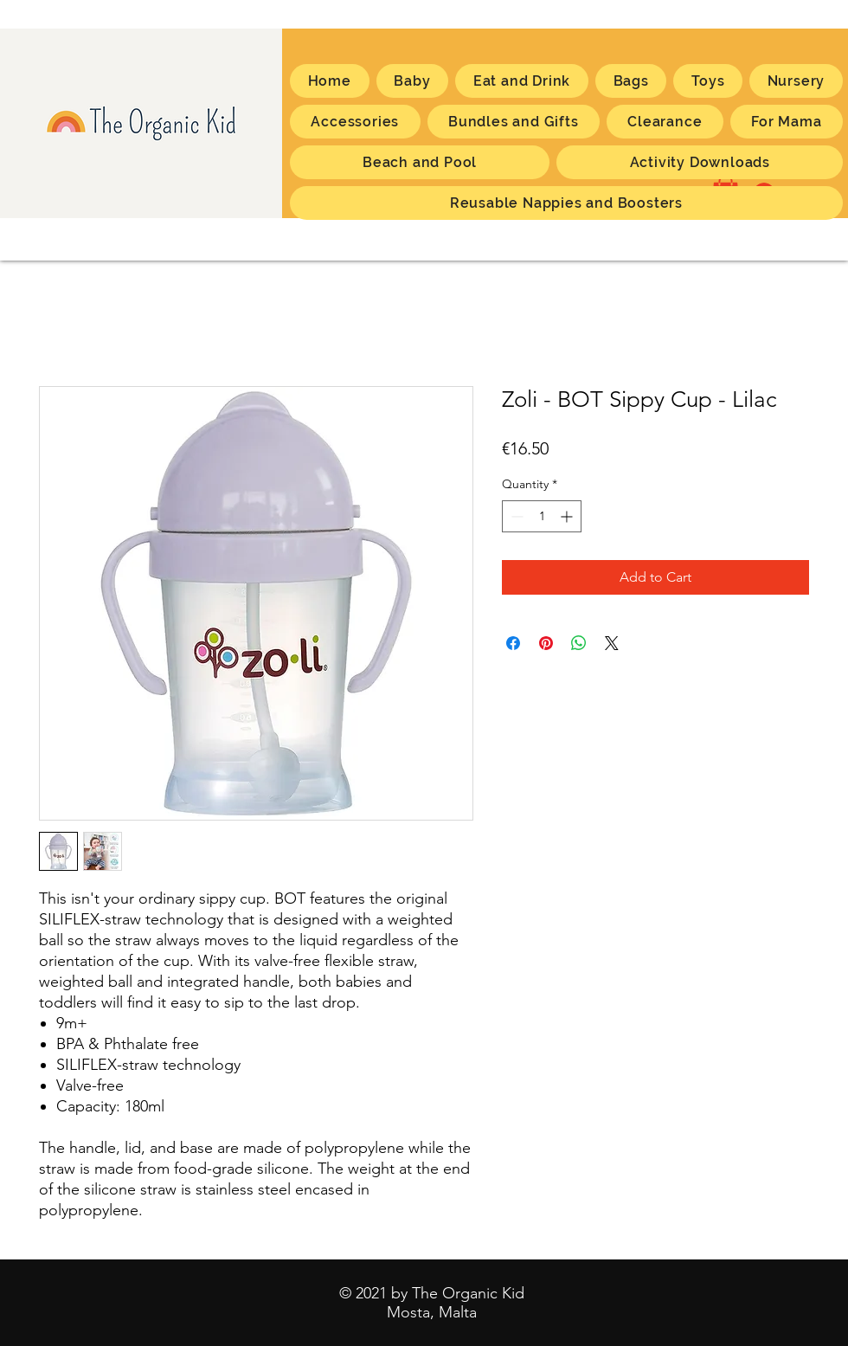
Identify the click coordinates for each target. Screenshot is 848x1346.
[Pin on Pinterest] (546, 643)
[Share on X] (611, 643)
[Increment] (568, 516)
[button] (786, 121)
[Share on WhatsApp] (579, 643)
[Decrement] (515, 516)
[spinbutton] (541, 516)
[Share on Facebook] (513, 643)
